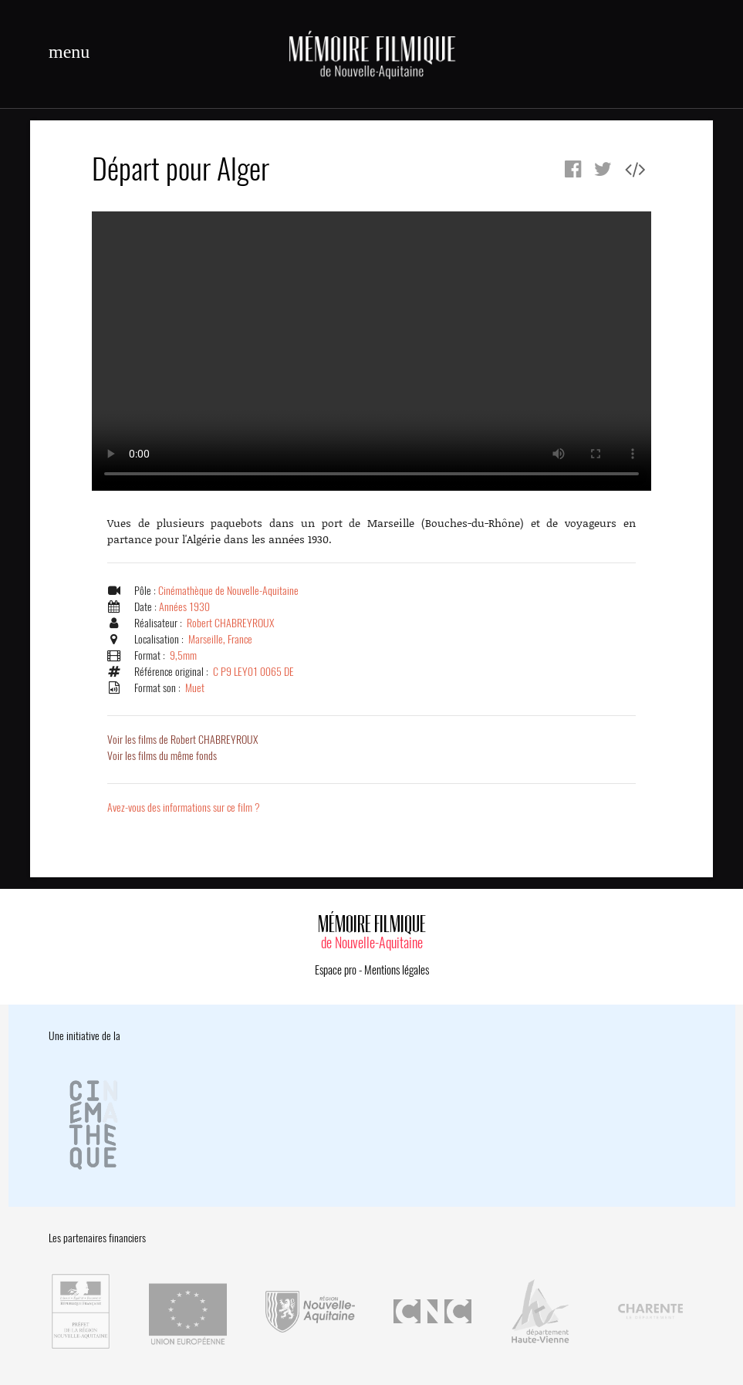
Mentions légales (396, 970)
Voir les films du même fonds (162, 755)
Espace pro (335, 970)
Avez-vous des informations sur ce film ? (183, 807)
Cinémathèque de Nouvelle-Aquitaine (228, 590)
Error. (371, 351)
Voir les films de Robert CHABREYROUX (182, 739)
